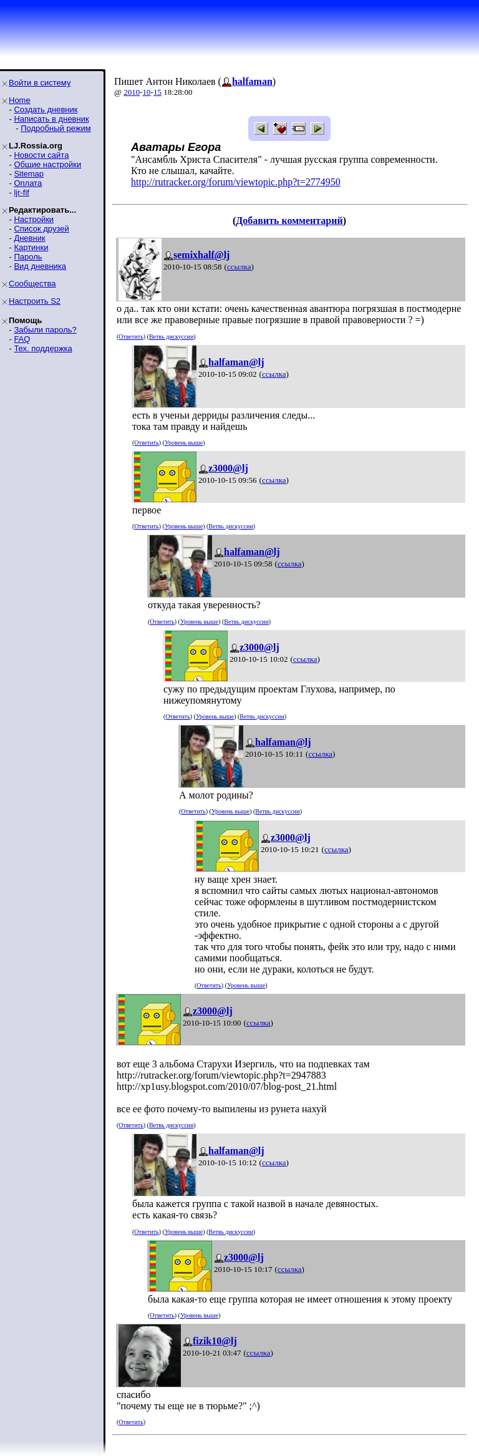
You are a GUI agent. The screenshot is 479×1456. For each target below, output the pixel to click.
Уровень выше (184, 442)
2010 (131, 92)
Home (20, 100)
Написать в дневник (51, 119)
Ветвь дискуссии (171, 336)
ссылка (239, 266)
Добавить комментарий (289, 220)
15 (157, 92)
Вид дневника (40, 266)
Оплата (28, 183)
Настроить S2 (34, 301)
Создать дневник (45, 109)
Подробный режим (55, 128)
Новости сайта (41, 155)
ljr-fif (21, 192)
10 (147, 92)
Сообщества (32, 283)
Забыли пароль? (45, 329)
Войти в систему (39, 82)
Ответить (131, 336)
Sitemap (29, 173)
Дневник (29, 238)
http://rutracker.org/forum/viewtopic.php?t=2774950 (236, 182)
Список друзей (41, 228)
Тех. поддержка (43, 348)
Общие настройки (47, 164)
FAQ (22, 339)
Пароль (28, 256)
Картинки (31, 247)
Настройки (34, 219)
